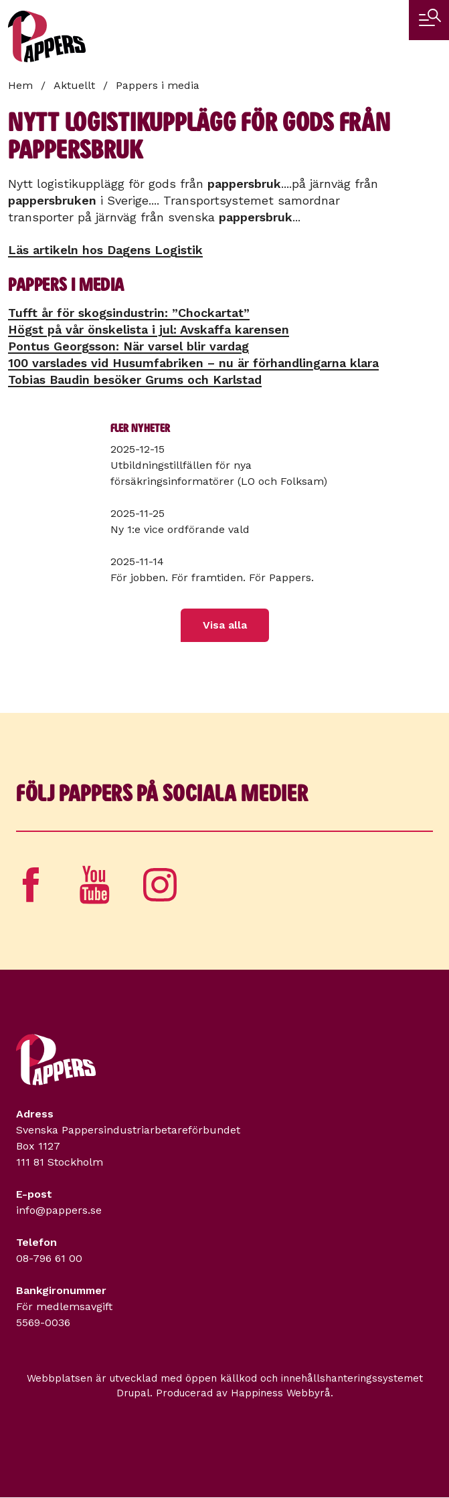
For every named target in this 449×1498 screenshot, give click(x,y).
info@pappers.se (59, 1210)
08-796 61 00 (49, 1258)
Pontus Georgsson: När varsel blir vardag (128, 346)
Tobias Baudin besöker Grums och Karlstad (135, 379)
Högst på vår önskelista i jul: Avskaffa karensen (148, 329)
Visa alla (225, 625)
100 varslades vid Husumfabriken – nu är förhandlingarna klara (193, 363)
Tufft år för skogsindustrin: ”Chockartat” (129, 313)
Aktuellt (74, 85)
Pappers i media (157, 85)
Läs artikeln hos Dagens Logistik (105, 250)
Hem (20, 85)
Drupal (133, 1393)
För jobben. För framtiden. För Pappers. (212, 577)
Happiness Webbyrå (281, 1393)
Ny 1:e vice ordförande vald (180, 529)
